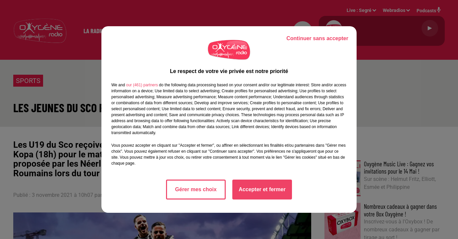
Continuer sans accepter (317, 38)
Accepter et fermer (262, 189)
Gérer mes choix (195, 189)
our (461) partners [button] (142, 85)
